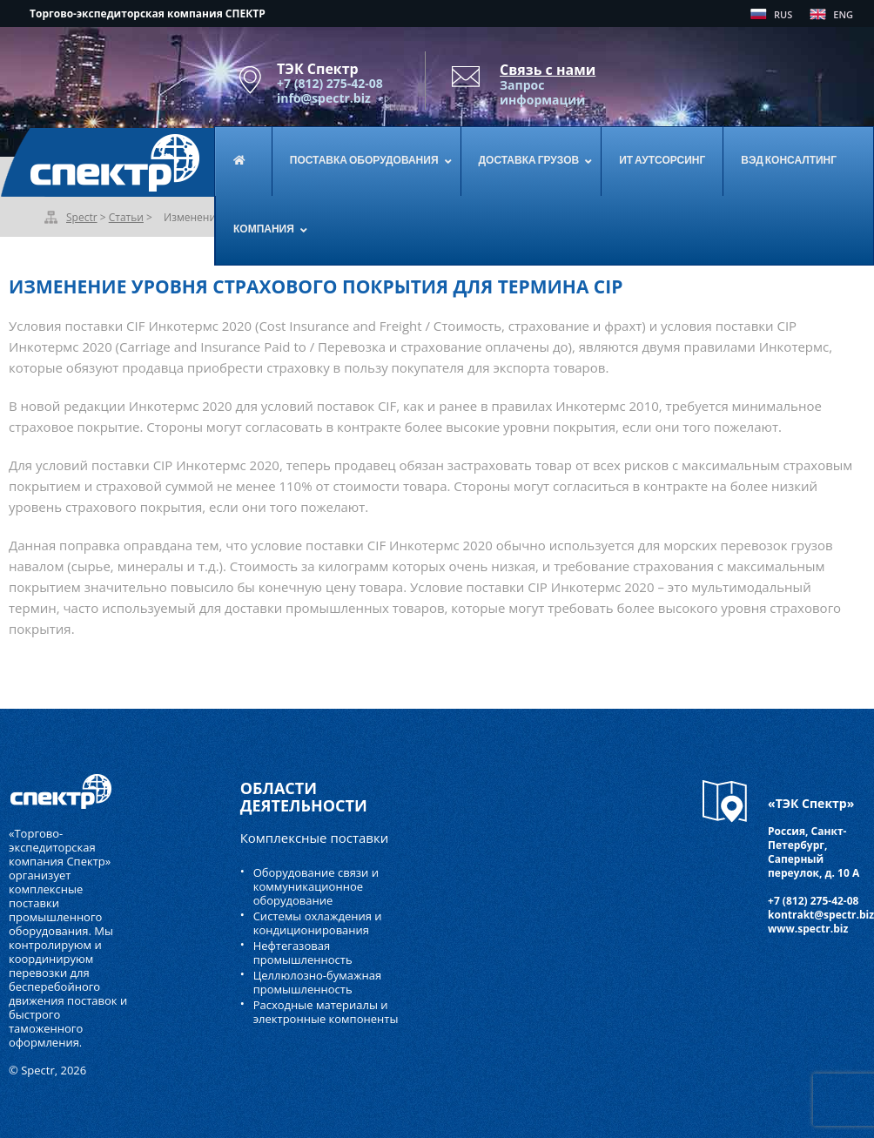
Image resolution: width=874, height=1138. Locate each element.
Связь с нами (547, 69)
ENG (843, 14)
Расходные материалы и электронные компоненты (326, 1012)
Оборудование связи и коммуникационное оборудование (316, 886)
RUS (783, 14)
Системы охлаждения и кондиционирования (317, 923)
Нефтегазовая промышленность (303, 952)
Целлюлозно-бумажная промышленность (317, 982)
